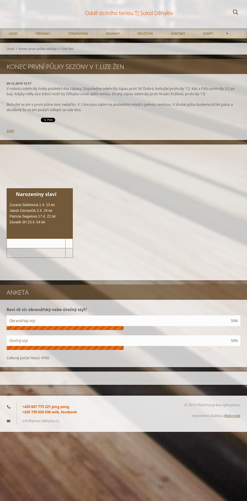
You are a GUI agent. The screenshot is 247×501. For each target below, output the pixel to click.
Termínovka (78, 33)
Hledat (235, 13)
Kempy (208, 33)
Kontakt (178, 33)
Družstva (145, 33)
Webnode (232, 415)
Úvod (13, 33)
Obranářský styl (22, 320)
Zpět (10, 130)
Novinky (113, 33)
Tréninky (42, 33)
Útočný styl (18, 340)
